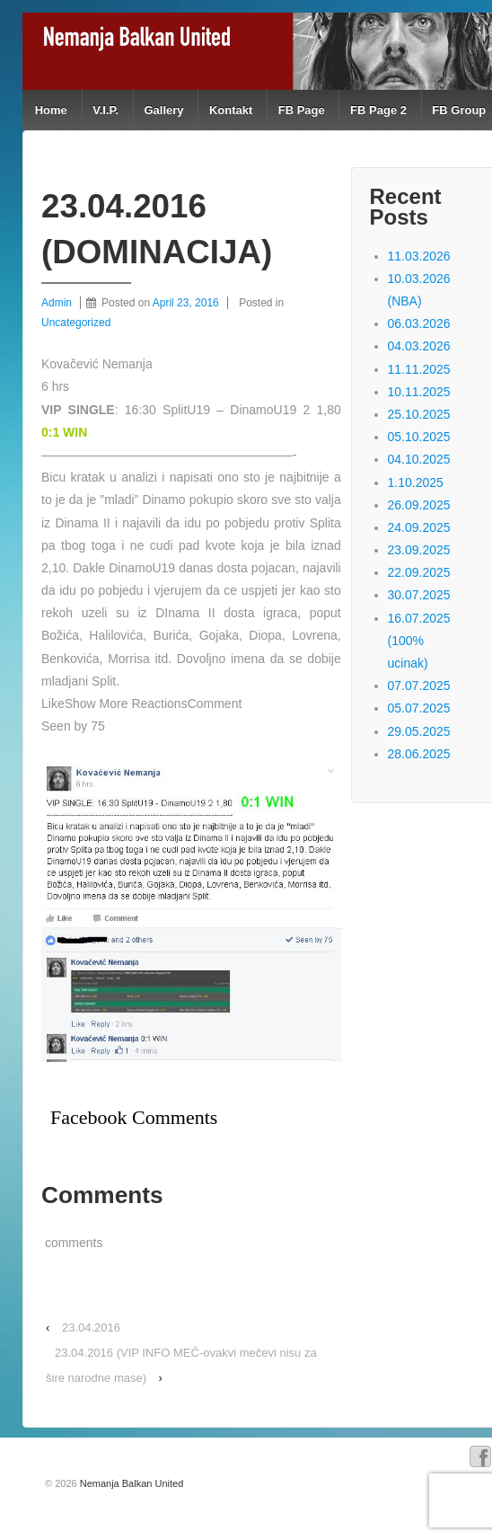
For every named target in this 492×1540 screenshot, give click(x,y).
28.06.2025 (419, 754)
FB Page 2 (378, 110)
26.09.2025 (419, 505)
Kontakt (230, 110)
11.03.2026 (419, 256)
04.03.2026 (419, 346)
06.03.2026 (419, 323)
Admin (56, 302)
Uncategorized (75, 322)
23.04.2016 (91, 1327)
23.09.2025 (419, 550)
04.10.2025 (419, 459)
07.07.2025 (419, 685)
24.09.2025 (419, 527)
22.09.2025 (419, 572)
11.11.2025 (419, 369)
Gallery (163, 110)
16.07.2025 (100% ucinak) (419, 640)
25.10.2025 (419, 414)
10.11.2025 (419, 392)
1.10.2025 (416, 482)
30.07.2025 (419, 595)
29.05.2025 (419, 731)
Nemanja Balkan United (130, 1483)
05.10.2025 (419, 436)
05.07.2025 (419, 708)
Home (51, 110)
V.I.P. (105, 110)
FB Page (301, 110)
